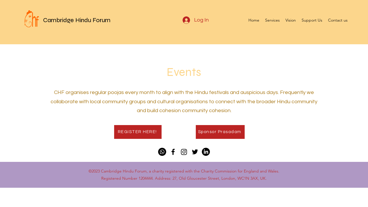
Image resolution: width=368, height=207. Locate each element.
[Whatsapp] (162, 152)
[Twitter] (195, 152)
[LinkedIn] (206, 152)
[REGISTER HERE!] (138, 132)
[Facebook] (173, 152)
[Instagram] (184, 152)
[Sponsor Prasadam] (220, 132)
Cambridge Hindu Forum (76, 20)
